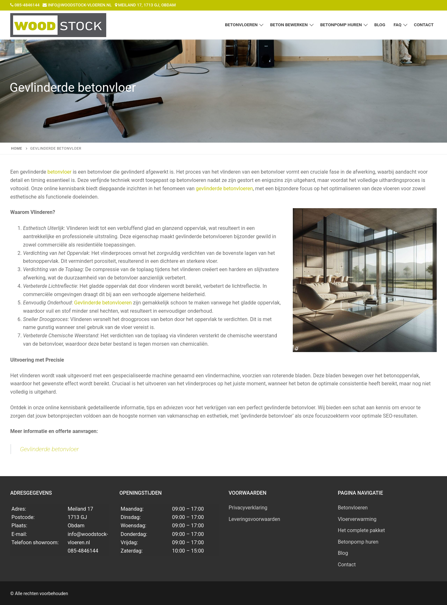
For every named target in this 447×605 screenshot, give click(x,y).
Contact (347, 565)
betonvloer (59, 172)
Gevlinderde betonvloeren (103, 303)
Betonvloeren (353, 508)
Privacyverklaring (248, 508)
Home (16, 148)
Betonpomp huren (358, 542)
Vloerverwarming (357, 519)
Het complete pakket (361, 530)
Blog (343, 553)
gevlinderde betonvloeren (224, 188)
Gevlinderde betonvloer (49, 449)
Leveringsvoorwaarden (254, 519)
